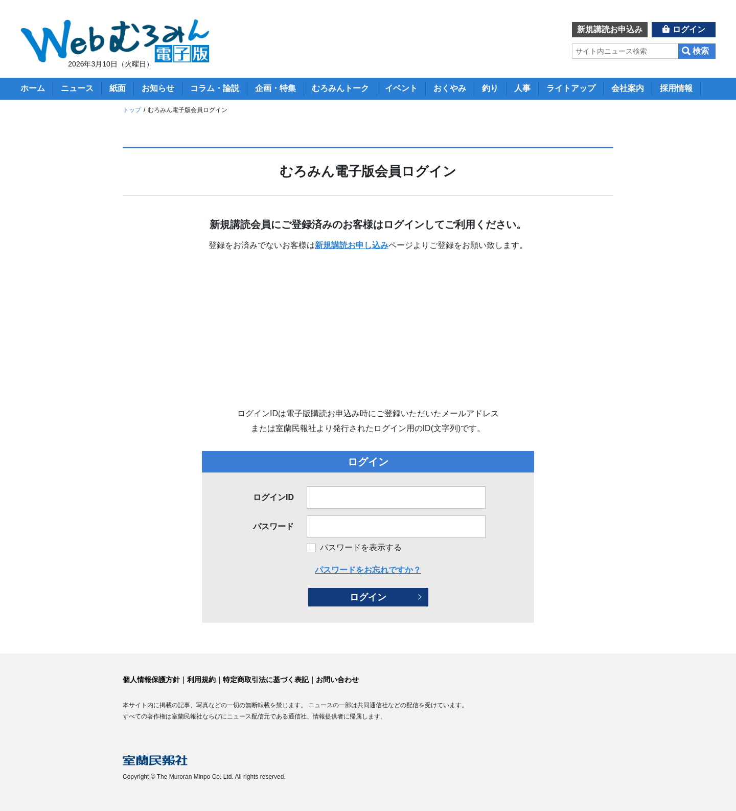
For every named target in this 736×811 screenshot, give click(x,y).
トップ (132, 110)
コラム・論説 (214, 88)
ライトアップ (570, 88)
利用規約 (201, 679)
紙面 (117, 88)
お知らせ (158, 88)
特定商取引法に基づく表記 (266, 679)
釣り (490, 88)
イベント (401, 88)
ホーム (32, 88)
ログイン (689, 29)
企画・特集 (275, 88)
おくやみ (449, 88)
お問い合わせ (337, 679)
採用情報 (676, 88)
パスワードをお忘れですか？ (368, 570)
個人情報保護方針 (151, 679)
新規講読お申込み (609, 29)
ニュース (77, 88)
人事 (522, 88)
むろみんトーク (340, 88)
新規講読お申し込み (351, 245)
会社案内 (627, 88)
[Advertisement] (368, 329)
